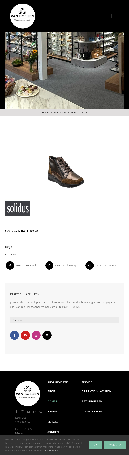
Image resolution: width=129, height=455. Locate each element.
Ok (95, 444)
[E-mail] (100, 265)
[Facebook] (20, 265)
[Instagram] (36, 335)
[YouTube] (25, 335)
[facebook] (16, 411)
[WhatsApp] (61, 265)
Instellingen (51, 450)
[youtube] (28, 411)
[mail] (34, 411)
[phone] (40, 411)
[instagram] (22, 411)
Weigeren (115, 444)
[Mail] (46, 335)
